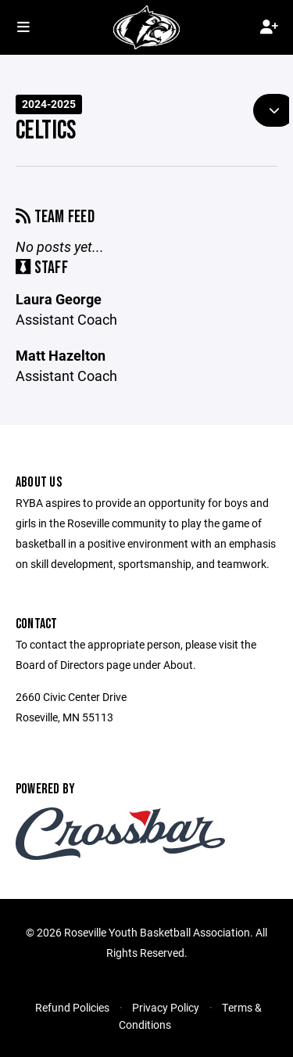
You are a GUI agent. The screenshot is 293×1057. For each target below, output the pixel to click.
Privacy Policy (165, 1007)
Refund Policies (72, 1007)
